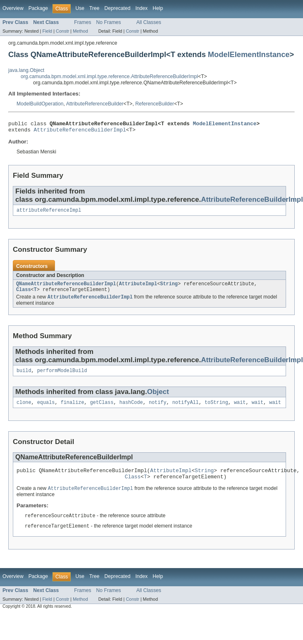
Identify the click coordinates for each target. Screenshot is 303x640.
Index (141, 8)
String (169, 287)
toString (216, 409)
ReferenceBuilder (154, 104)
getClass (102, 409)
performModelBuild (62, 376)
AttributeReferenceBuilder (95, 104)
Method (80, 31)
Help (158, 8)
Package (38, 8)
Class (23, 294)
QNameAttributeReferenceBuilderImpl (66, 287)
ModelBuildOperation (40, 104)
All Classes (148, 22)
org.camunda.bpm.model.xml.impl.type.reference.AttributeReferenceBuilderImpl (109, 76)
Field (47, 31)
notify (158, 409)
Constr (62, 31)
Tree (94, 8)
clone (24, 409)
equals (46, 409)
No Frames (108, 22)
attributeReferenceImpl (49, 213)
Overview (13, 8)
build (24, 376)
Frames (82, 22)
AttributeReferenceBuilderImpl (80, 132)
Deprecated (118, 8)
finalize (72, 409)
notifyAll (185, 409)
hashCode (131, 409)
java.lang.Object (26, 70)
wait (240, 409)
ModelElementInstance (249, 54)
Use (79, 8)
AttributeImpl (138, 287)
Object (158, 398)
